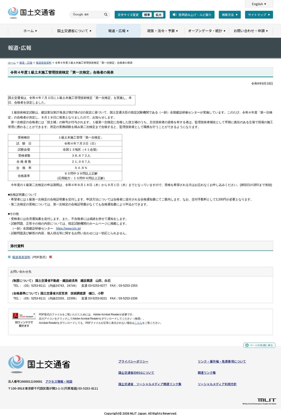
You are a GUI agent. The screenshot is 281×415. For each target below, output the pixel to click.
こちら (138, 317)
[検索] (85, 14)
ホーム (12, 62)
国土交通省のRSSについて (136, 369)
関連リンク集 (207, 369)
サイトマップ (257, 15)
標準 (147, 15)
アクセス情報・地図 (58, 377)
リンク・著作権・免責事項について (222, 357)
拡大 (159, 15)
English (257, 4)
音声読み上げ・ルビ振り (195, 15)
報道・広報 (25, 62)
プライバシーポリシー (133, 357)
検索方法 (228, 15)
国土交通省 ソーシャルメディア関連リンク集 (149, 380)
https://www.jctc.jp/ (68, 223)
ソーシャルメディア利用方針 (217, 380)
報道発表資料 (43, 62)
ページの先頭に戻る (259, 342)
